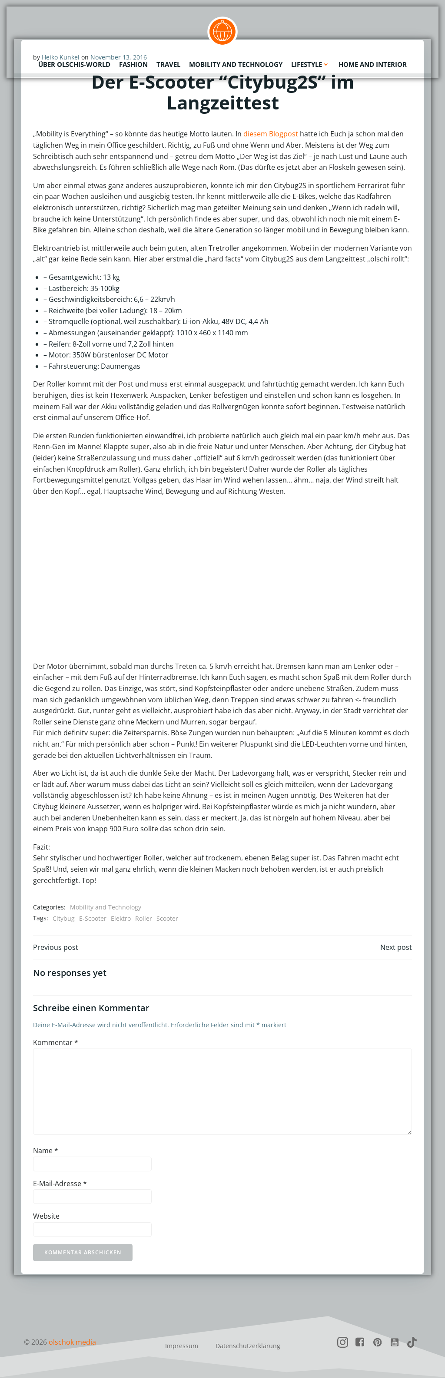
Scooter (168, 930)
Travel (168, 63)
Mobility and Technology (235, 63)
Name (46, 1164)
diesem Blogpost (271, 134)
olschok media (72, 1356)
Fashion (133, 63)
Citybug (64, 930)
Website (46, 1230)
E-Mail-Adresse (60, 1197)
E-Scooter (93, 930)
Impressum (181, 1360)
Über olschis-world (74, 63)
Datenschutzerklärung (248, 1360)
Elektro (121, 930)
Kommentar (56, 1056)
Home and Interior (373, 63)
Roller (144, 930)
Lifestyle (310, 63)
